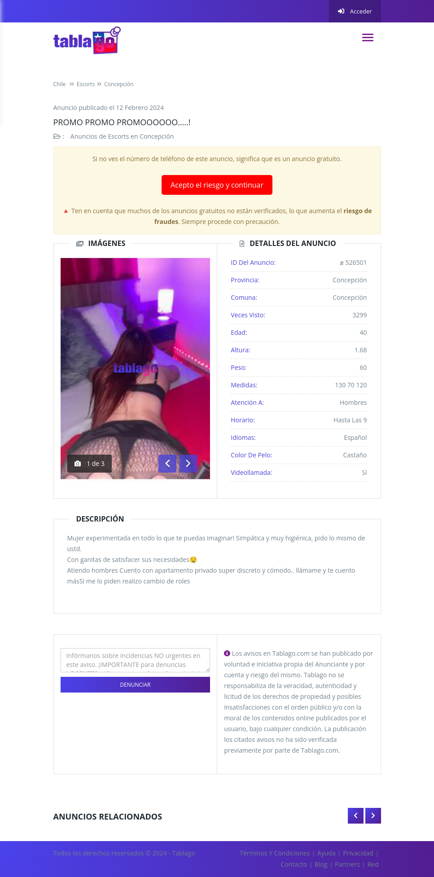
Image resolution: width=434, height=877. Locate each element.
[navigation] (368, 37)
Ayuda (326, 853)
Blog (321, 864)
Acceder (355, 11)
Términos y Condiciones (275, 853)
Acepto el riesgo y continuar (217, 185)
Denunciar (135, 684)
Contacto (294, 864)
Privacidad (358, 853)
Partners (347, 864)
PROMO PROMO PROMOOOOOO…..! (122, 122)
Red (372, 864)
